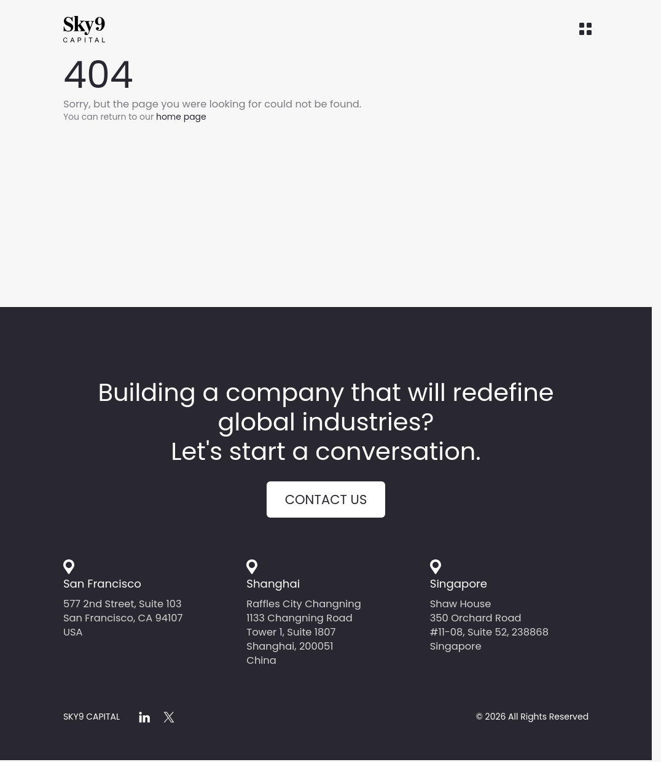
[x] (169, 717)
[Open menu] (585, 29)
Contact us (326, 499)
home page (181, 117)
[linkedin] (144, 717)
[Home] (106, 29)
